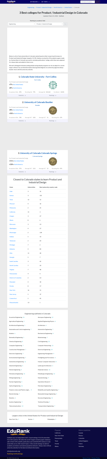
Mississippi (13, 232)
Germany (81, 446)
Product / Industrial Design (44, 7)
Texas (11, 199)
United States (68, 7)
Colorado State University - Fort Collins (37, 77)
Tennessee (12, 241)
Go (65, 24)
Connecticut (13, 298)
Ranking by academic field (37, 20)
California (12, 212)
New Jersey (13, 294)
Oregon (12, 216)
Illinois (11, 220)
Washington (13, 228)
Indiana (12, 236)
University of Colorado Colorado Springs (37, 153)
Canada (81, 433)
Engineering (31, 7)
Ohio (11, 253)
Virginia (12, 269)
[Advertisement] (21, 42)
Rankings (52, 95)
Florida (12, 286)
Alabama (12, 249)
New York (12, 290)
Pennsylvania (13, 273)
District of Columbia (15, 278)
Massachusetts (14, 302)
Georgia (12, 257)
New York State (59, 435)
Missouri (12, 203)
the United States (18, 84)
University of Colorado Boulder (37, 102)
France (81, 443)
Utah (11, 191)
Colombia (81, 438)
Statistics (22, 95)
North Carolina (14, 265)
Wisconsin (12, 224)
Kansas (12, 195)
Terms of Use (86, 458)
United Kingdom (83, 441)
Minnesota (13, 208)
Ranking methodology (15, 454)
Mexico (81, 435)
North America (58, 7)
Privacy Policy (96, 458)
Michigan (12, 245)
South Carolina (14, 261)
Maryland (12, 282)
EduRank (61, 16)
